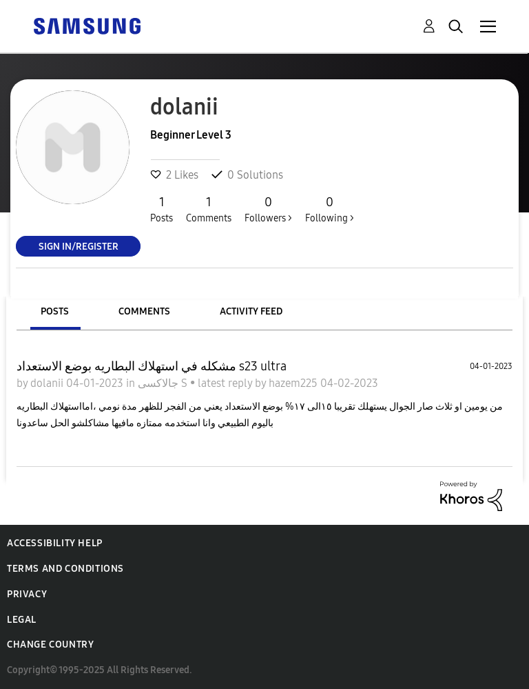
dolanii (48, 383)
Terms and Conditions (65, 569)
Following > (329, 209)
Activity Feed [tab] (251, 311)
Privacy (27, 594)
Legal (22, 620)
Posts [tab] (55, 311)
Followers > (268, 209)
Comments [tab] (144, 311)
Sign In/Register (78, 246)
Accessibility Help (55, 543)
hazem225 (294, 383)
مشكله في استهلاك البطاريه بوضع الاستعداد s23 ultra (152, 366)
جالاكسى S (164, 383)
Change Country (50, 644)
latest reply (226, 383)
